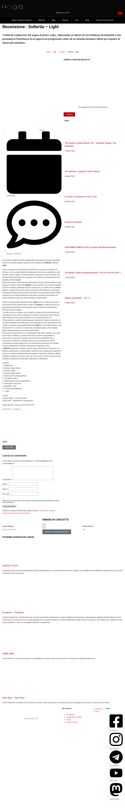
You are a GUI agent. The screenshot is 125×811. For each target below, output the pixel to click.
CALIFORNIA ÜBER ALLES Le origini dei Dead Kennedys (90, 247)
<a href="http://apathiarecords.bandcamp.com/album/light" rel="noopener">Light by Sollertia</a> (31, 414)
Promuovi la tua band (104, 20)
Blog (53, 20)
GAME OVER (8, 656)
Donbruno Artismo (73, 222)
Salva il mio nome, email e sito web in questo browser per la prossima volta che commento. (30, 504)
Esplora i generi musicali (21, 20)
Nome (5, 487)
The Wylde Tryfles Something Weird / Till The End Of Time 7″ (93, 273)
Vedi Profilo (9, 447)
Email (5, 492)
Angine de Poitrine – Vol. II (77, 298)
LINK (84, 532)
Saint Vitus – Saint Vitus (13, 700)
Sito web (5, 496)
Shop (87, 20)
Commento (7, 482)
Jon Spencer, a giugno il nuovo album (82, 171)
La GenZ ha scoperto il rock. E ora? (81, 197)
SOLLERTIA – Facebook (11, 409)
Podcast (65, 20)
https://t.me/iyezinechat (8, 532)
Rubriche (41, 20)
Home (48, 52)
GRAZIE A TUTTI (10, 568)
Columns (62, 52)
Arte (76, 20)
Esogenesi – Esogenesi (13, 615)
